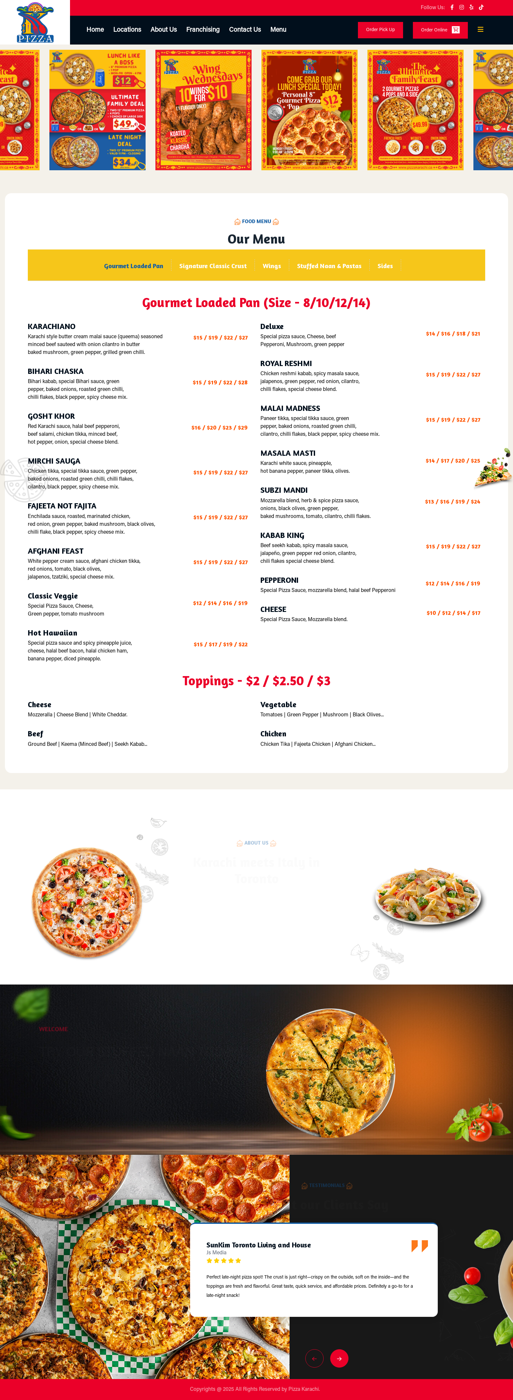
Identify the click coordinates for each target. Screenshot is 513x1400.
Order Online (440, 29)
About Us (163, 30)
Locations (127, 30)
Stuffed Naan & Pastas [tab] (329, 266)
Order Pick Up (380, 30)
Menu (278, 30)
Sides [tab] (385, 266)
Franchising (203, 30)
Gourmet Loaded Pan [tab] (133, 266)
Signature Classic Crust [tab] (213, 266)
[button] (314, 1358)
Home (95, 30)
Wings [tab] (272, 266)
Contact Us (245, 30)
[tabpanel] (256, 520)
